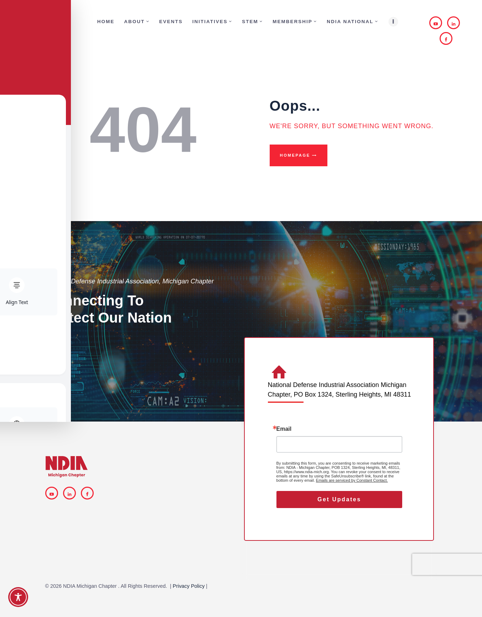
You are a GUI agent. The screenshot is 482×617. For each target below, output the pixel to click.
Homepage (295, 155)
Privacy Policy (189, 586)
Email (284, 429)
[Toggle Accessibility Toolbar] (18, 597)
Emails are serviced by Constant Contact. (352, 480)
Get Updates (339, 499)
